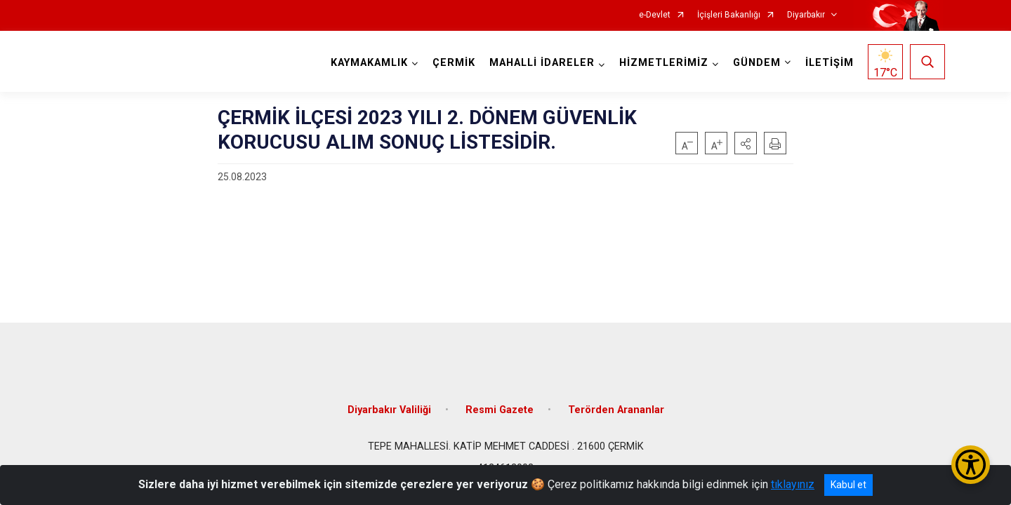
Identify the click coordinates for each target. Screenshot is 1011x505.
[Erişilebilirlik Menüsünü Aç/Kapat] (970, 464)
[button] (745, 143)
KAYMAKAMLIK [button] (367, 63)
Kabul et (848, 484)
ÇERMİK (451, 63)
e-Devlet (654, 15)
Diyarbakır (806, 15)
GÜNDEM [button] (755, 63)
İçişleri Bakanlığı (728, 15)
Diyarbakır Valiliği (389, 402)
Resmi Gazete (499, 402)
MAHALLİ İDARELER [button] (540, 63)
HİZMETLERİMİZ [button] (661, 63)
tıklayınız (792, 484)
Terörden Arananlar (616, 402)
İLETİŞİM (827, 63)
